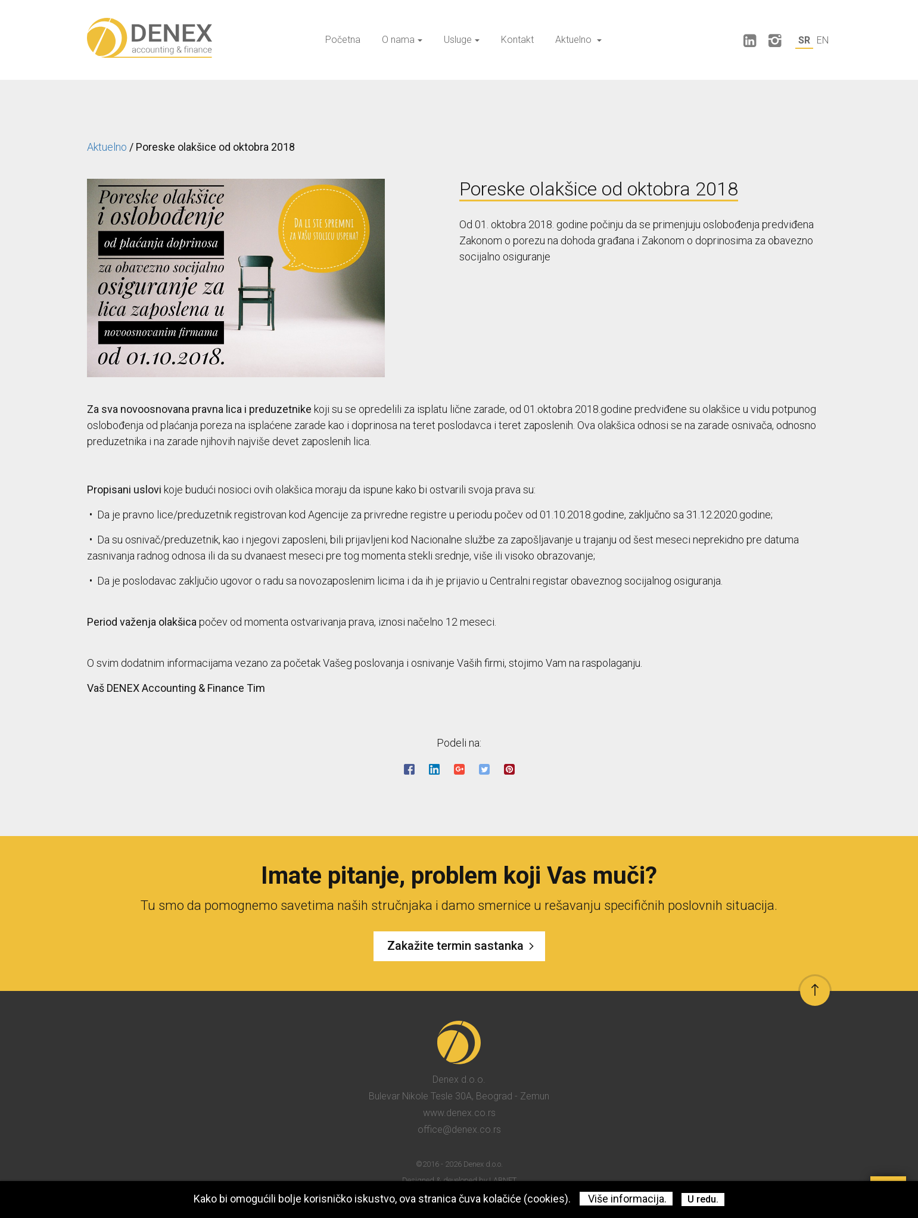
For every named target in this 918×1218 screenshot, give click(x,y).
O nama (402, 39)
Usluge (462, 39)
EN (823, 40)
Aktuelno (578, 39)
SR (804, 40)
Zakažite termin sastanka (463, 946)
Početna (342, 39)
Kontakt (517, 39)
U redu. (702, 1199)
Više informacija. (626, 1198)
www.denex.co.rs (459, 1112)
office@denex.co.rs (459, 1129)
